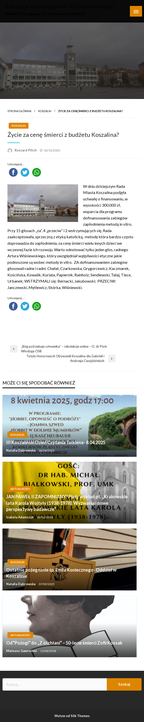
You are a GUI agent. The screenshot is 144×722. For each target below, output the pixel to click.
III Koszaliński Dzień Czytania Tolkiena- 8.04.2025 (55, 442)
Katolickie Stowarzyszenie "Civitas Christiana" (60, 6)
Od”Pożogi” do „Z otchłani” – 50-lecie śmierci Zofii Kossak (64, 643)
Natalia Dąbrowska (21, 450)
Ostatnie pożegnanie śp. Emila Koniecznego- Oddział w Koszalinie (61, 573)
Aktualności (20, 488)
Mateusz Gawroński (22, 651)
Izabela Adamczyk (20, 517)
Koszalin (44, 111)
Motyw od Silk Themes (72, 716)
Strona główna (19, 111)
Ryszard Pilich (26, 150)
